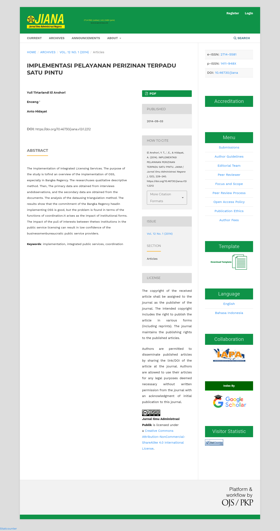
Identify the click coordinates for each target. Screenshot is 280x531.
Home (31, 52)
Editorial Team (228, 166)
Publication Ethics (229, 211)
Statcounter (8, 528)
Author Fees (229, 220)
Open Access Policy (229, 202)
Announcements (86, 38)
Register (232, 13)
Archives (56, 38)
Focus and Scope (229, 184)
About (113, 38)
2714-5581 (229, 54)
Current (34, 38)
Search (242, 38)
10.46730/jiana (226, 73)
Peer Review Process (229, 193)
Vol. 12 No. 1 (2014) (74, 52)
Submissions (229, 147)
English (229, 304)
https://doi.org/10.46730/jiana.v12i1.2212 (63, 129)
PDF (152, 93)
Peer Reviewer (229, 175)
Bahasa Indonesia (229, 313)
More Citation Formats (160, 197)
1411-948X (228, 63)
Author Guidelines (229, 156)
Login (249, 13)
